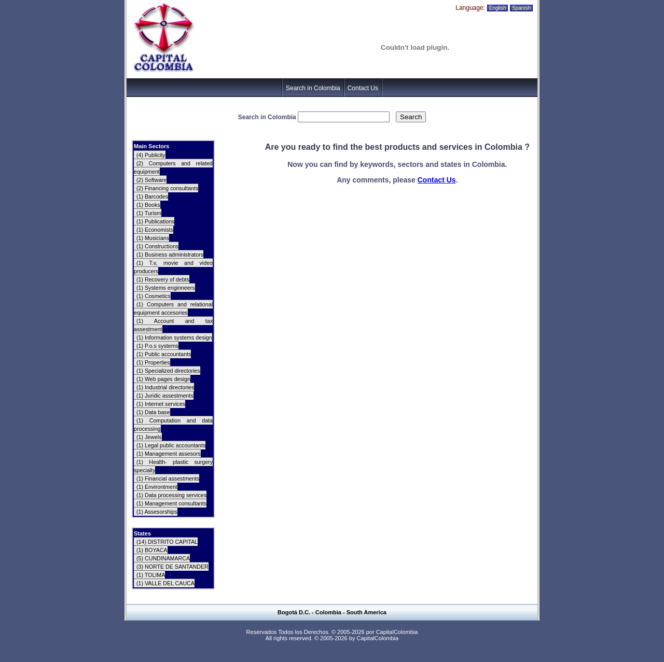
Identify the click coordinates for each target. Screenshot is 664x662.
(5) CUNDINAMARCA (163, 558)
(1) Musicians (152, 238)
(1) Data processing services (171, 495)
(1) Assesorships (156, 512)
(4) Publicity (150, 155)
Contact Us (363, 88)
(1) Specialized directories (168, 371)
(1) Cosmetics (153, 296)
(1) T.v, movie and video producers (173, 267)
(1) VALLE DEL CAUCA (165, 583)
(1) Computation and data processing (173, 424)
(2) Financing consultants (167, 188)
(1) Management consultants (171, 503)
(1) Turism (148, 213)
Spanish (521, 8)
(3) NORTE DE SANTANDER (172, 567)
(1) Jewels (149, 437)
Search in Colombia (313, 88)
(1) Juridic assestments (164, 395)
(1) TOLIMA (150, 575)
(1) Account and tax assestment (173, 325)
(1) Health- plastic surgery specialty (173, 466)
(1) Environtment (156, 487)
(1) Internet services (160, 404)
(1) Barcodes (152, 196)
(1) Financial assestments (167, 478)
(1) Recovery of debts (162, 279)
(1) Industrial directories (165, 387)
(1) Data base (153, 412)
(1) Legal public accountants (170, 445)
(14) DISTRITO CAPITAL (167, 542)
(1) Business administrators (169, 254)
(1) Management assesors (168, 453)
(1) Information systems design (174, 337)
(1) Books (148, 205)
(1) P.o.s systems (157, 346)
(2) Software (151, 180)
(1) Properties (153, 362)
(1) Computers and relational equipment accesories (173, 308)
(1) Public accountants (163, 354)
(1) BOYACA (152, 550)
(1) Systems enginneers (165, 288)
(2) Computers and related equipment (173, 167)
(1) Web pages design (163, 379)
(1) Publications (155, 221)
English (497, 8)
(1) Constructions (157, 246)
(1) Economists (154, 230)
